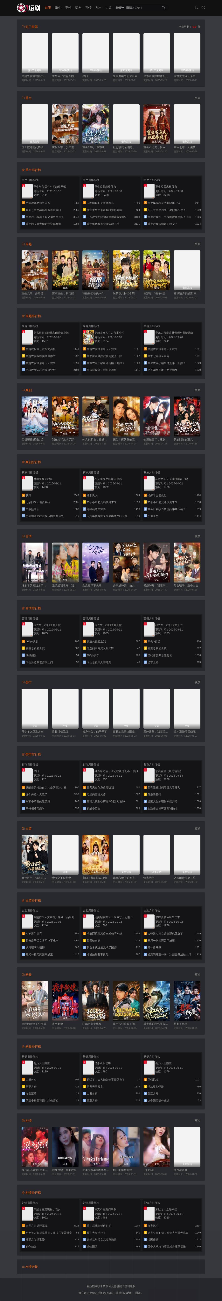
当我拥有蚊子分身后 (34, 1023)
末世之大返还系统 (185, 76)
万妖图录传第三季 (185, 877)
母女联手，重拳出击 (186, 585)
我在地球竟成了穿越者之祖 (65, 439)
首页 (48, 7)
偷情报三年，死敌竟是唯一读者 (156, 439)
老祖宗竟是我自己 (32, 439)
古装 (109, 7)
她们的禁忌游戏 (122, 1170)
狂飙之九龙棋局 (91, 1023)
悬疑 (119, 7)
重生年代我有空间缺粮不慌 (65, 76)
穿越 (68, 7)
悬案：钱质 (180, 1023)
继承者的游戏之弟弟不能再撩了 (35, 585)
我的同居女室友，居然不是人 (187, 439)
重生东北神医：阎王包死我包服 (126, 1023)
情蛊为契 (148, 877)
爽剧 (78, 7)
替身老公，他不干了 (94, 731)
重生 (58, 7)
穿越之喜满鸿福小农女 (35, 76)
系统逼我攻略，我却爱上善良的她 (65, 585)
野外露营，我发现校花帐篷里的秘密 (156, 731)
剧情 (129, 7)
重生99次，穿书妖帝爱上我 (95, 147)
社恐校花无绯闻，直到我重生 (126, 147)
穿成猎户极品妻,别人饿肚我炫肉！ (187, 293)
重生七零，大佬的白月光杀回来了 (187, 147)
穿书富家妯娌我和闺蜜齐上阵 (156, 76)
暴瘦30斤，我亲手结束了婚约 (156, 585)
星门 (85, 76)
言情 (88, 7)
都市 (98, 7)
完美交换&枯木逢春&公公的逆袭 (95, 1170)
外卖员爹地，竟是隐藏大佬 (95, 439)
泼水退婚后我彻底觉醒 (187, 731)
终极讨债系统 (60, 731)
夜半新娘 (57, 1023)
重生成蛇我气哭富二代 (156, 1023)
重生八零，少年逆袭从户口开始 (65, 147)
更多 (197, 97)
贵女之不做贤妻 (61, 877)
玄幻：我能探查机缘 (94, 877)
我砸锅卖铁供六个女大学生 (95, 293)
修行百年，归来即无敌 (35, 877)
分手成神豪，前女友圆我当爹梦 (126, 585)
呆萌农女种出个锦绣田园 (126, 293)
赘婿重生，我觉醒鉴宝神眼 (65, 293)
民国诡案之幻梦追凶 (125, 76)
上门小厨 (148, 1170)
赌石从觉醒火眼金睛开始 (126, 731)
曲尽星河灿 (180, 1170)
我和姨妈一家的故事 (64, 1170)
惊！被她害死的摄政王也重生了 (35, 147)
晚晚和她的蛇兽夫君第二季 (126, 877)
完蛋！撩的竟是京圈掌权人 (126, 439)
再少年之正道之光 (32, 731)
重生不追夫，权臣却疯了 (156, 147)
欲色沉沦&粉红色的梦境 (35, 1170)
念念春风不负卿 (91, 585)
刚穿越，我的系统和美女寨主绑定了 (156, 293)
